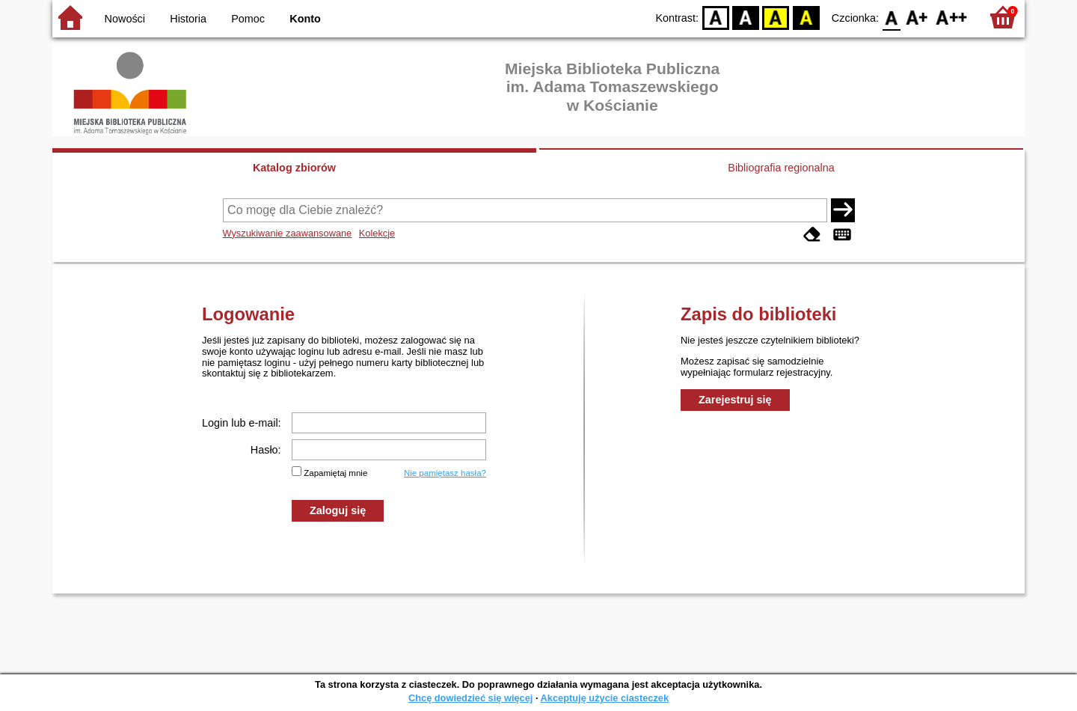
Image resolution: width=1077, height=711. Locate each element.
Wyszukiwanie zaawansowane (287, 233)
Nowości (125, 19)
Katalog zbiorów (294, 168)
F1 (917, 16)
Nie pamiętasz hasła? (445, 473)
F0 (891, 16)
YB (776, 16)
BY (806, 16)
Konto (305, 19)
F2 (952, 16)
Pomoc (248, 19)
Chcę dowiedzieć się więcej (470, 698)
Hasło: (266, 450)
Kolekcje (377, 233)
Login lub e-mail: (241, 423)
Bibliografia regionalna (781, 168)
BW (745, 16)
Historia (188, 19)
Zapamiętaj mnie (335, 473)
